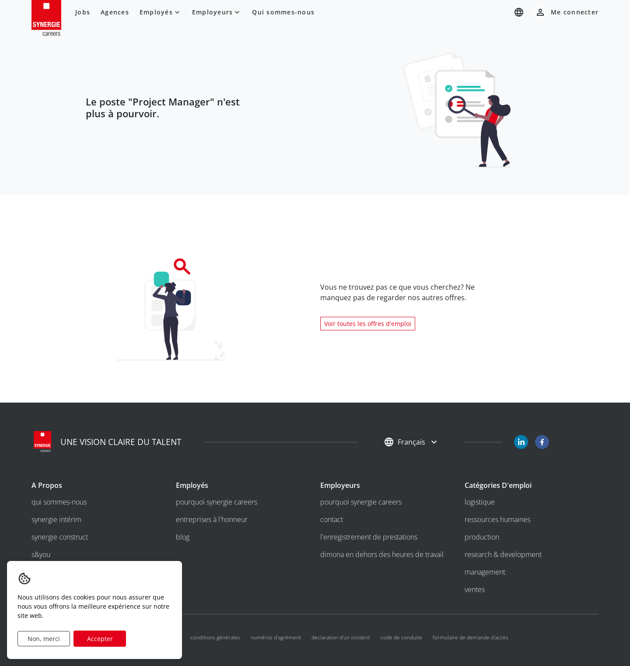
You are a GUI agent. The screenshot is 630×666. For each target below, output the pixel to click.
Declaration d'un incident (341, 637)
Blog (182, 537)
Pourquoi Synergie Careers (216, 502)
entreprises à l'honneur (212, 519)
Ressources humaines (497, 519)
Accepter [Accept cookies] (100, 638)
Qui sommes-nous (283, 12)
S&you (41, 554)
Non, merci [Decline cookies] (44, 638)
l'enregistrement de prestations (368, 537)
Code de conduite (401, 637)
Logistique (480, 502)
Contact (331, 519)
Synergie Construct (60, 537)
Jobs (82, 12)
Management (485, 572)
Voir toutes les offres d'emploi (367, 323)
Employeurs (217, 12)
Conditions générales (215, 637)
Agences (115, 12)
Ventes (475, 589)
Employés (161, 12)
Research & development (503, 554)
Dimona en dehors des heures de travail (382, 554)
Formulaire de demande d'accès (470, 637)
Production (482, 537)
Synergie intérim (56, 519)
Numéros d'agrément (276, 637)
